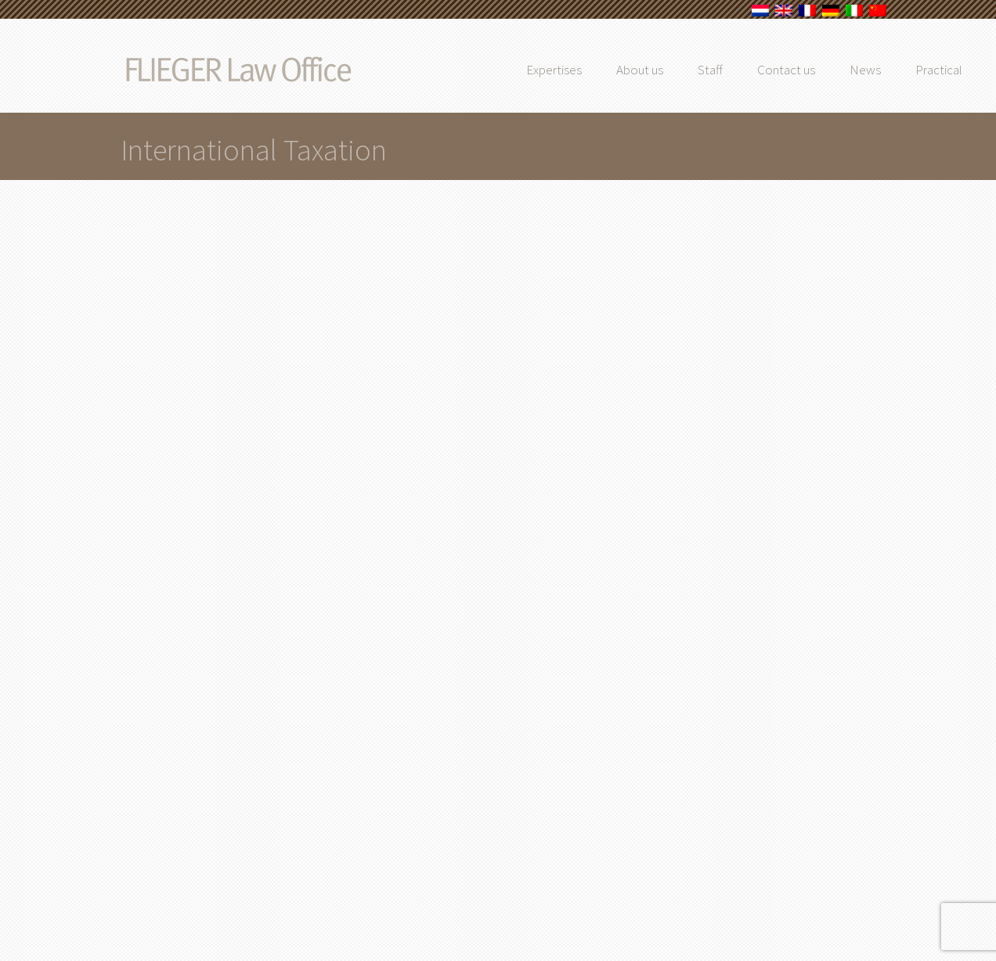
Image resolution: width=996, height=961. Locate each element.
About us (671, 69)
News (896, 69)
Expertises (585, 69)
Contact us (817, 69)
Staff (741, 69)
